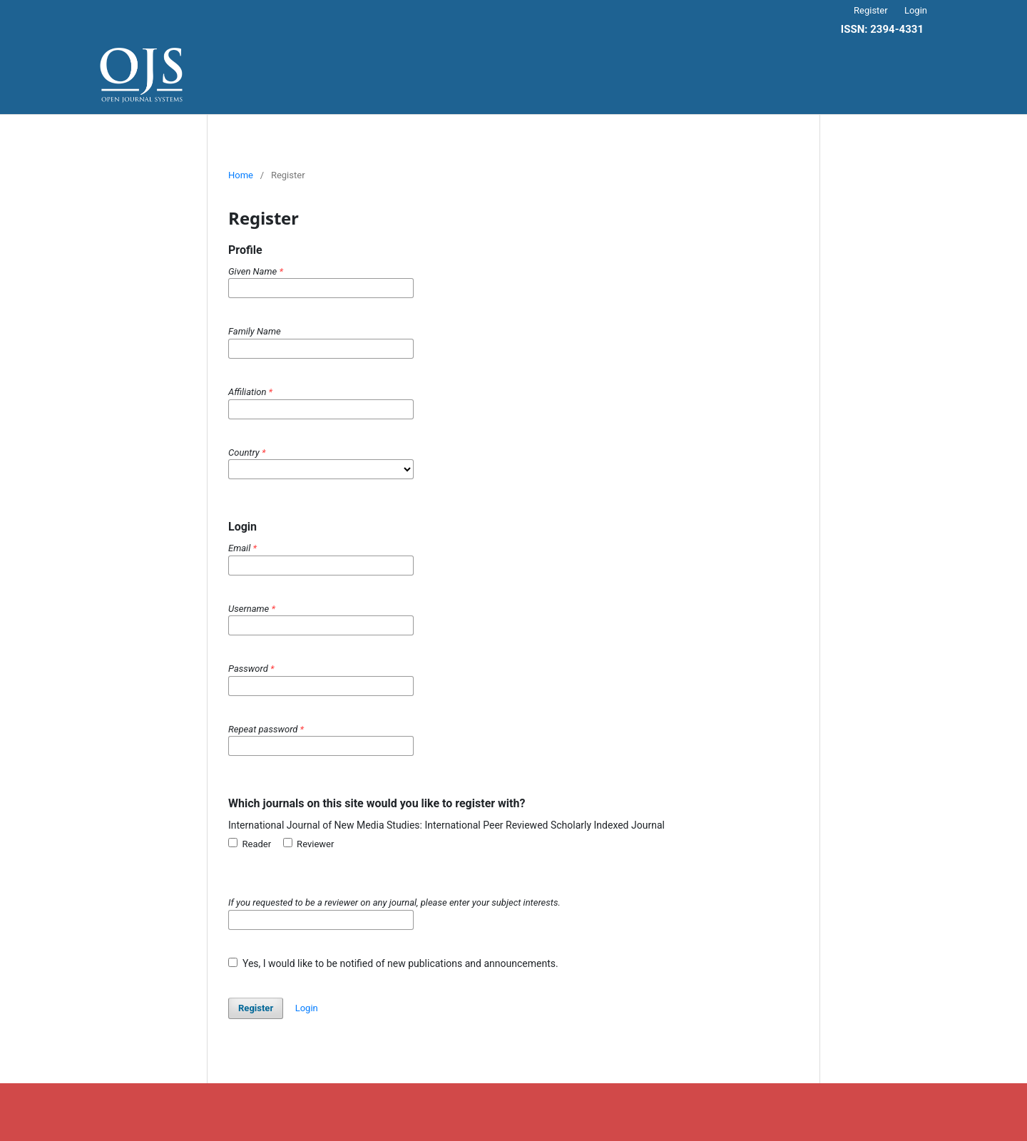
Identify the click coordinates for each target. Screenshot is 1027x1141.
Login (915, 10)
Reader (249, 843)
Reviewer (308, 843)
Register (871, 10)
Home (240, 175)
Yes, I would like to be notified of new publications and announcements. (393, 963)
